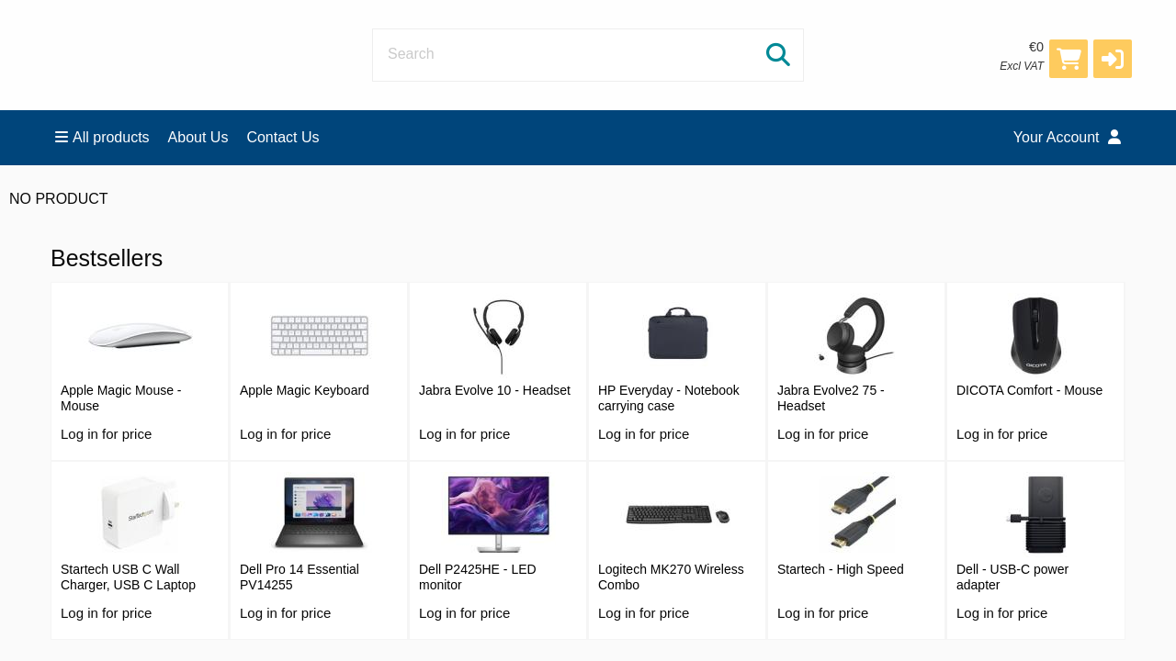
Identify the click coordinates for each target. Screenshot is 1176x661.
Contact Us (282, 137)
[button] (1112, 58)
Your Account (1067, 137)
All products (102, 137)
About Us (198, 137)
